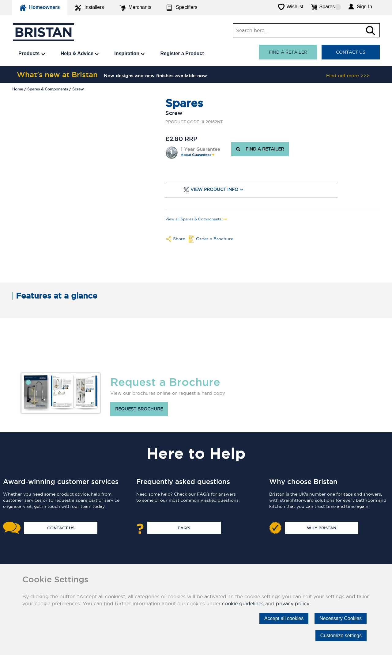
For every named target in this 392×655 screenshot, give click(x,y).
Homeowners (40, 8)
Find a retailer (288, 52)
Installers (89, 8)
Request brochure (139, 408)
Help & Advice (80, 53)
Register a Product (182, 53)
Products (31, 53)
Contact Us (350, 52)
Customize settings (341, 635)
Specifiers (182, 8)
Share (179, 238)
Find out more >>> (348, 75)
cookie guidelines (243, 603)
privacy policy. (293, 603)
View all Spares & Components (193, 219)
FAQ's (184, 528)
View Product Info (214, 189)
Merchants (135, 8)
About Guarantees (196, 155)
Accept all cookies (283, 618)
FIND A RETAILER (260, 149)
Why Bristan (321, 528)
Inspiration (129, 53)
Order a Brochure (214, 238)
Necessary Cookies (340, 618)
